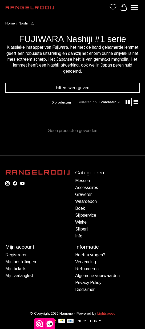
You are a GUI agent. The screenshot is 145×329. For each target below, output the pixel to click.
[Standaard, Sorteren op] (109, 102)
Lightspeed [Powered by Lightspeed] (106, 313)
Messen (82, 180)
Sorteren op (87, 102)
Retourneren (87, 268)
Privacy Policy (88, 282)
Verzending (85, 262)
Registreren (16, 255)
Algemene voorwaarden (97, 275)
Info (78, 236)
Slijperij (81, 229)
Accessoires (86, 187)
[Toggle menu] (134, 7)
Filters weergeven (72, 87)
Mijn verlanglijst (19, 275)
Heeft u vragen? (90, 255)
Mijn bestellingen (20, 262)
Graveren (83, 194)
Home (10, 23)
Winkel (81, 222)
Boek (80, 208)
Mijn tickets (15, 268)
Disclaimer (85, 289)
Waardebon (86, 201)
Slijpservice (85, 215)
